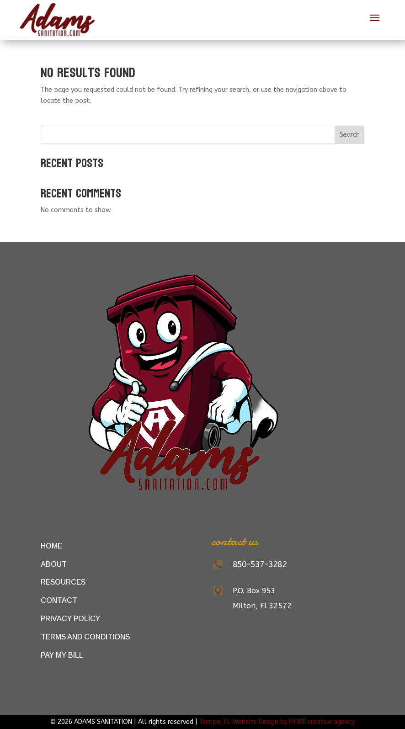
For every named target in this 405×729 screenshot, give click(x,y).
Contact (59, 600)
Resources (63, 582)
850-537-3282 (260, 564)
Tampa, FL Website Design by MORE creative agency (277, 722)
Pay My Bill (62, 655)
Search (350, 134)
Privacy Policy (70, 619)
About (54, 564)
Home (51, 546)
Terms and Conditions (85, 637)
